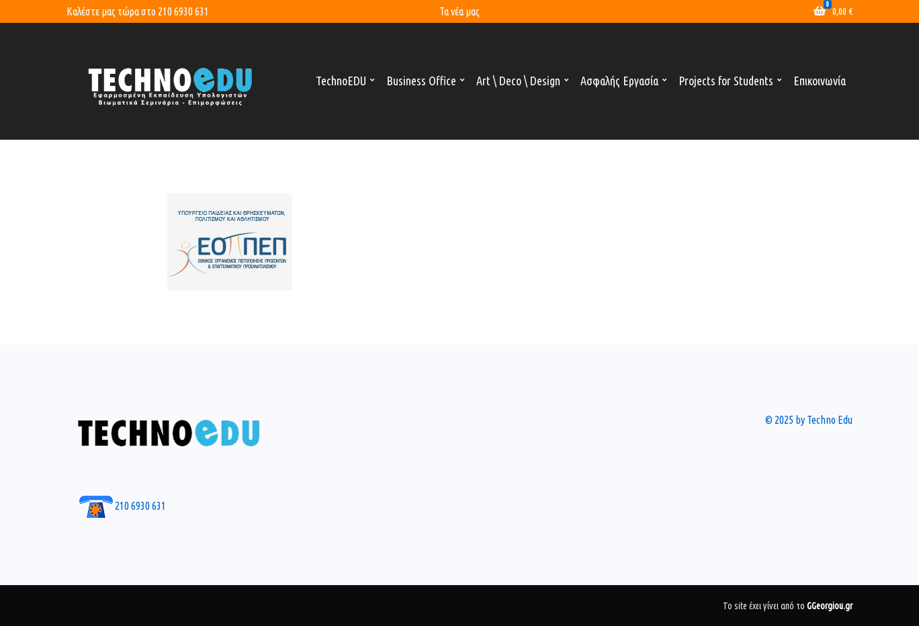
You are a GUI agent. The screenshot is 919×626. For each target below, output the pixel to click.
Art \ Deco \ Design (518, 80)
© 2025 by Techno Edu (808, 420)
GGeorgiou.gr (829, 605)
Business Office (421, 80)
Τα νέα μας (459, 11)
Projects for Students (726, 80)
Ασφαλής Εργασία (619, 80)
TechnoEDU (341, 80)
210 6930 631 (183, 11)
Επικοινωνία (819, 80)
